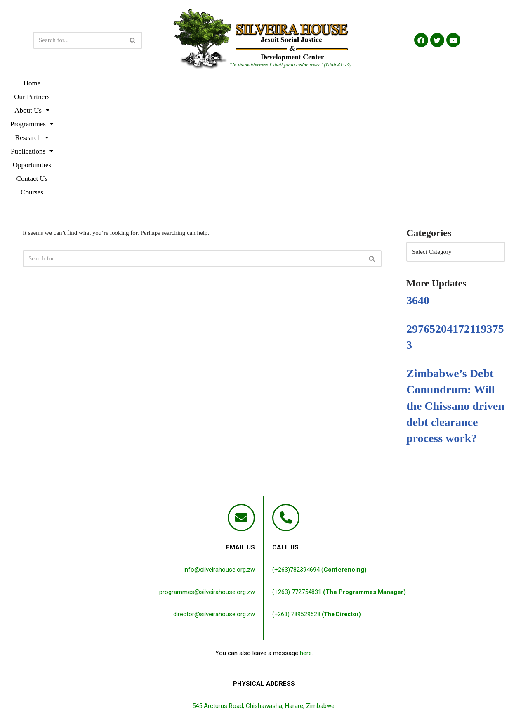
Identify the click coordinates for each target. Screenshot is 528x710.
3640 (417, 191)
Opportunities (365, 83)
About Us (159, 83)
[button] (160, 83)
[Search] (78, 40)
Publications (312, 83)
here (306, 544)
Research (261, 83)
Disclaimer (295, 686)
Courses (452, 83)
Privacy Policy (198, 686)
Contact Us (412, 83)
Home (73, 83)
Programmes (211, 83)
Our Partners (112, 83)
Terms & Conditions (249, 686)
